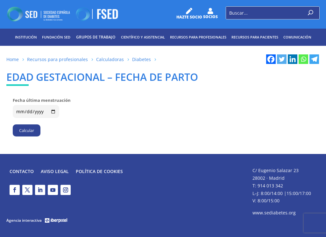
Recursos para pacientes (254, 37)
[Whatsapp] (303, 59)
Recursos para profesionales (198, 37)
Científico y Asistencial (143, 37)
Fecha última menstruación (42, 100)
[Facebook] (271, 59)
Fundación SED (56, 37)
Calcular (26, 130)
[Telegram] (314, 59)
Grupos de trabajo (95, 37)
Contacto (22, 171)
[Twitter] (282, 59)
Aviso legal (55, 171)
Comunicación (297, 37)
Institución (26, 37)
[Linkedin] (292, 59)
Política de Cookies (99, 171)
